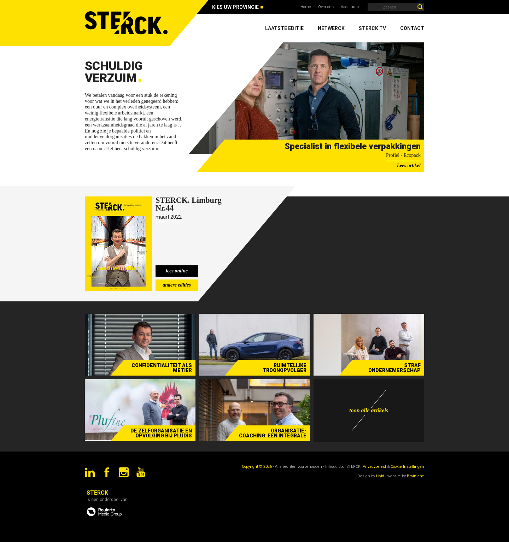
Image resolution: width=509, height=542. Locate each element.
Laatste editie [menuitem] (284, 28)
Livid (380, 476)
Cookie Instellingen (407, 466)
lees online (177, 270)
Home (305, 7)
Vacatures (350, 7)
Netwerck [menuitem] (331, 28)
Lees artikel (409, 165)
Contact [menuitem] (412, 28)
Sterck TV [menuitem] (372, 28)
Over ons (326, 7)
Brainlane (415, 476)
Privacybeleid (374, 466)
